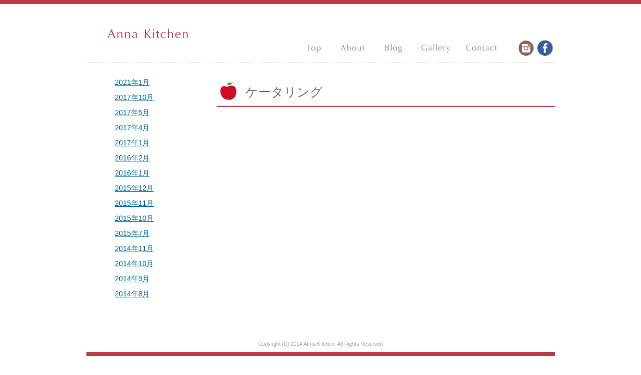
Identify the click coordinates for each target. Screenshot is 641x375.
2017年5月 (132, 112)
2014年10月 (134, 263)
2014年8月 (132, 294)
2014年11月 (134, 248)
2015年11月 (134, 203)
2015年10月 (134, 218)
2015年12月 (134, 188)
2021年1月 (132, 82)
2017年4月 (132, 127)
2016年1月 (132, 173)
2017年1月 (132, 143)
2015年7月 (132, 233)
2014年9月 (132, 278)
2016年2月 (132, 158)
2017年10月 (134, 97)
